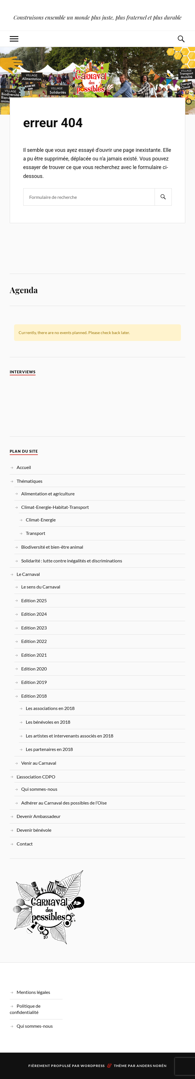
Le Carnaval (28, 574)
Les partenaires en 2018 (49, 749)
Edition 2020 (34, 668)
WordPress (93, 1066)
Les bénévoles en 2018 (48, 722)
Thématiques (29, 481)
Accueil (24, 467)
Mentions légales (33, 992)
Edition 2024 (34, 614)
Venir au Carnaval (38, 763)
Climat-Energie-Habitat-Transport (55, 507)
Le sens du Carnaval (40, 586)
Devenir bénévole (34, 830)
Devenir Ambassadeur (39, 816)
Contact (25, 843)
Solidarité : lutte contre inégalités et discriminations (71, 560)
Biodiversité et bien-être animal (52, 547)
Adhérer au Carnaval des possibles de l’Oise (64, 802)
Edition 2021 (34, 655)
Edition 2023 (34, 627)
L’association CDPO (36, 776)
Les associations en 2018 (50, 708)
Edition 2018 (34, 696)
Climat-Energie (41, 519)
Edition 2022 (34, 641)
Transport (35, 533)
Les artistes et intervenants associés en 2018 (69, 735)
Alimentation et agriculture (48, 493)
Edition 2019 (34, 682)
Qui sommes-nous (39, 789)
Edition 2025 (34, 600)
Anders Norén (151, 1066)
